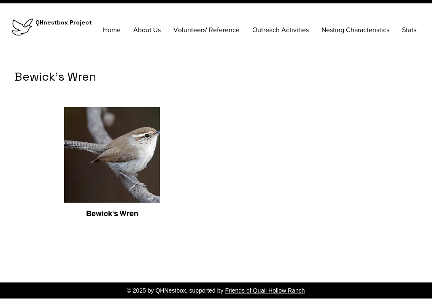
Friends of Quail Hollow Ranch (265, 290)
